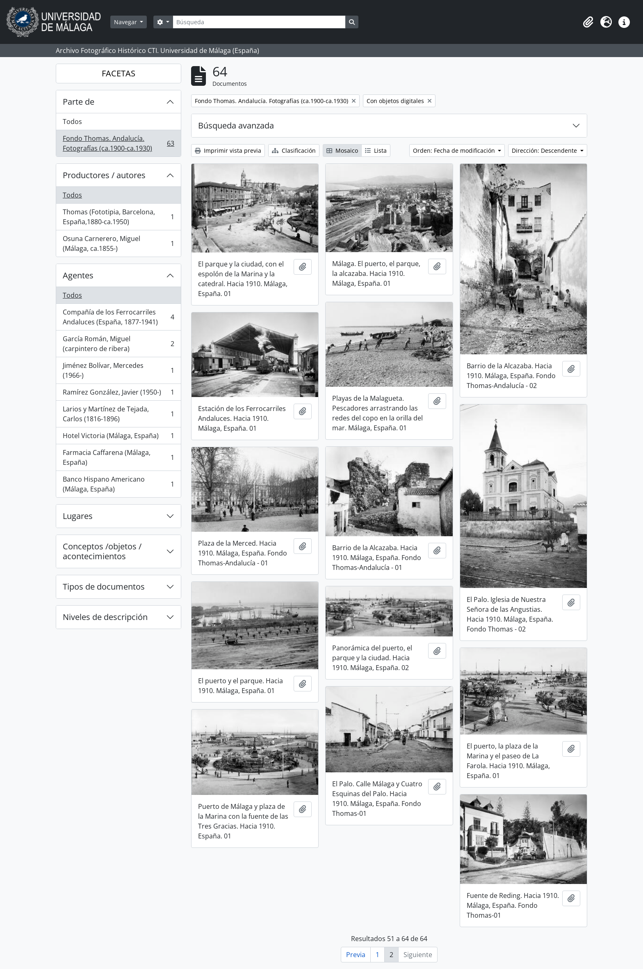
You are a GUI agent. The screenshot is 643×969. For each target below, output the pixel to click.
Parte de (78, 101)
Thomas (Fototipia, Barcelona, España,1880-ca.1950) (118, 216)
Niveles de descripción (105, 616)
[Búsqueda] (259, 22)
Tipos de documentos (104, 586)
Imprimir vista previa (228, 150)
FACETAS (118, 73)
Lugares (78, 515)
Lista (376, 150)
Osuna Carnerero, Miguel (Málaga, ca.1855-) (118, 243)
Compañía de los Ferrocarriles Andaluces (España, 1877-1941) (118, 317)
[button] (588, 22)
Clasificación (294, 150)
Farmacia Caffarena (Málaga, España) (118, 457)
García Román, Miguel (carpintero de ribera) (118, 343)
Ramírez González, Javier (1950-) (118, 394)
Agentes (78, 275)
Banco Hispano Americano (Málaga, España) (118, 484)
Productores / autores (104, 175)
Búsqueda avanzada (236, 125)
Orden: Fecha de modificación (455, 150)
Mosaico (342, 150)
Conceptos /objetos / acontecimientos (102, 551)
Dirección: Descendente (545, 150)
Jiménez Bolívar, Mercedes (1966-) (118, 370)
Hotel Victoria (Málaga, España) (118, 437)
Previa (355, 954)
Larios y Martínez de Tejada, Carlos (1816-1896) (118, 413)
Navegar (126, 22)
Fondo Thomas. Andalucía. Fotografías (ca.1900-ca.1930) (118, 143)
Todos (72, 121)
